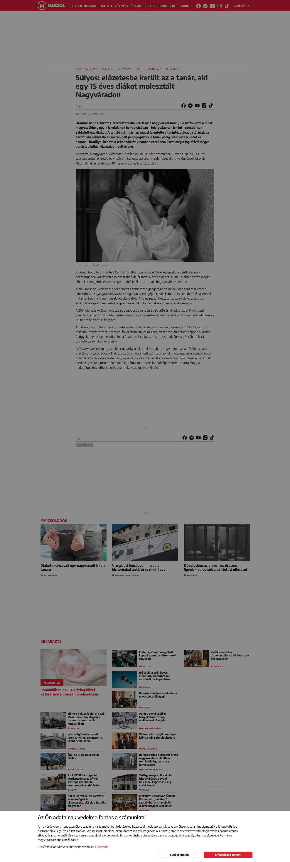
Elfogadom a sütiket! (228, 854)
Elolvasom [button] (102, 847)
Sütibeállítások (179, 854)
